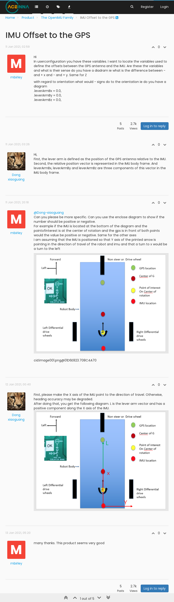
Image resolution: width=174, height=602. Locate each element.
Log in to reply (155, 126)
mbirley (16, 77)
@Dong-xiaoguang (49, 212)
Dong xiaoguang (16, 177)
